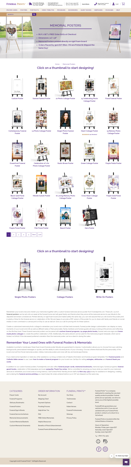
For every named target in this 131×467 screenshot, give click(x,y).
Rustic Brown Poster (65, 163)
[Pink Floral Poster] (41, 215)
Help (118, 10)
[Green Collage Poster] (89, 150)
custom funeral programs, (69, 331)
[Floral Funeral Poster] (113, 86)
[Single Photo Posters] (25, 292)
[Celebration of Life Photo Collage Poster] (41, 150)
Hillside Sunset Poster (41, 196)
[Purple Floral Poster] (17, 215)
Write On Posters (104, 297)
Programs (61, 10)
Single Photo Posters (25, 297)
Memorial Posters (69, 64)
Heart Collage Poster (89, 131)
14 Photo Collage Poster (41, 131)
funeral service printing (28, 374)
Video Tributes (48, 10)
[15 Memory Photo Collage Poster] (113, 118)
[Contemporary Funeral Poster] (17, 118)
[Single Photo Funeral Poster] (65, 118)
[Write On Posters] (104, 292)
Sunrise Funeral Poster (41, 98)
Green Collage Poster (89, 163)
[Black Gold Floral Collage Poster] (17, 183)
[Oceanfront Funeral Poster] (17, 150)
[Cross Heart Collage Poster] (89, 183)
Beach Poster (65, 228)
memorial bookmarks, (84, 367)
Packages (109, 10)
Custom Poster (17, 98)
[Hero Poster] (89, 215)
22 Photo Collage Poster (65, 98)
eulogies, (90, 359)
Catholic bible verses (15, 359)
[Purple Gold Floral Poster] (113, 183)
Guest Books (86, 10)
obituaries (98, 359)
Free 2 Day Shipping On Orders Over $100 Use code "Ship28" (38, 4)
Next (34, 234)
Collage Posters (65, 297)
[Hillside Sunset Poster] (41, 183)
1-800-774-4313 (84, 372)
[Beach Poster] (65, 215)
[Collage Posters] (65, 292)
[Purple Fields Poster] (113, 150)
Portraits (34, 10)
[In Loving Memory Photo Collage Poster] (65, 183)
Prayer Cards (12, 10)
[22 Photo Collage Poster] (65, 86)
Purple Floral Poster (17, 228)
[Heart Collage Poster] (89, 118)
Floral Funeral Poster (113, 98)
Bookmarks (73, 10)
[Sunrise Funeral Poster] (41, 86)
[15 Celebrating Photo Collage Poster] (89, 86)
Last (39, 234)
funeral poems (114, 357)
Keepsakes (98, 10)
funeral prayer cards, (66, 367)
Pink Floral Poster (41, 228)
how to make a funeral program (46, 359)
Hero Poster (89, 228)
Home (57, 64)
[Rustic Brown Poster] (65, 150)
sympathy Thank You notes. (57, 369)
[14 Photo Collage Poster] (41, 118)
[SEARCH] (19, 14)
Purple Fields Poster (113, 163)
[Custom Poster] (17, 86)
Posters (23, 10)
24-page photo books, (89, 331)
